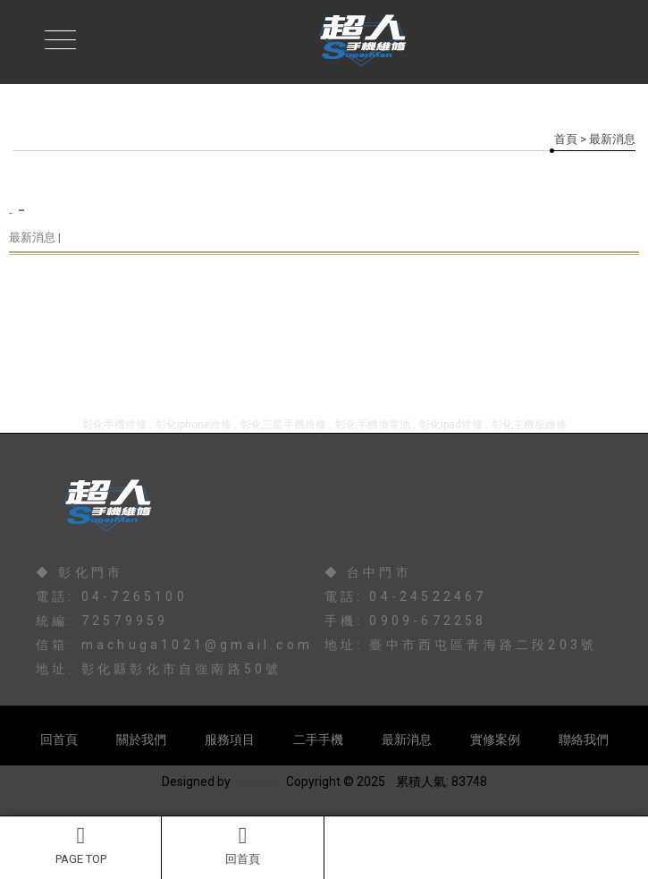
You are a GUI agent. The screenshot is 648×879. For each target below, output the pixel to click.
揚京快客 (258, 781)
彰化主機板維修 (529, 424)
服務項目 (230, 739)
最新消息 (407, 739)
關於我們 (141, 739)
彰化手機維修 (114, 424)
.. (390, 781)
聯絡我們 (584, 739)
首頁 (565, 139)
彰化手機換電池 (372, 424)
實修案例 (495, 739)
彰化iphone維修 (193, 424)
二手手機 (318, 739)
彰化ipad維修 (451, 424)
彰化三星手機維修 (283, 424)
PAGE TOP (80, 845)
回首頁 (242, 845)
